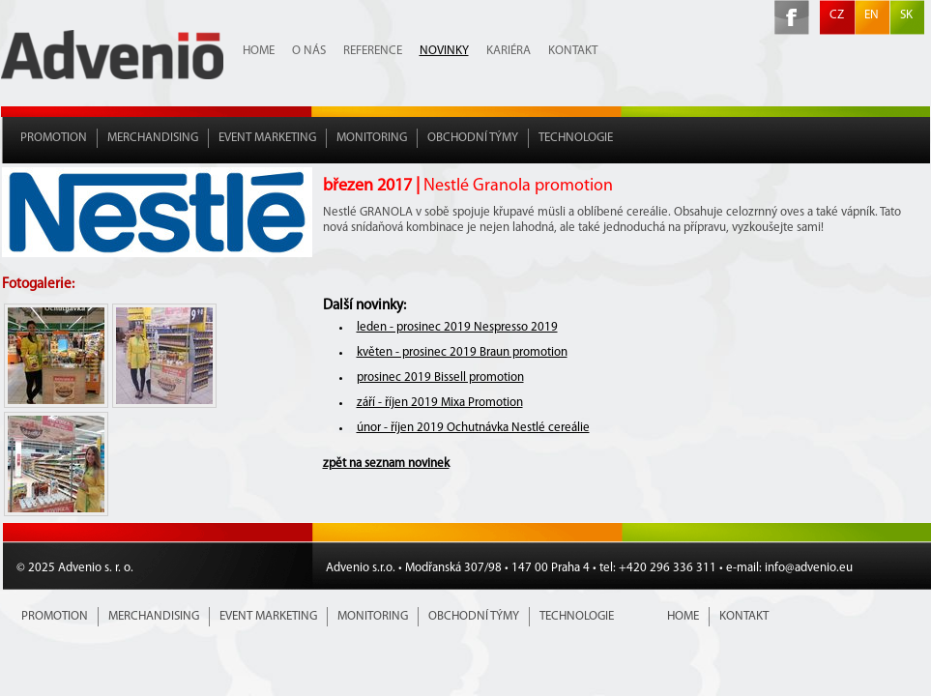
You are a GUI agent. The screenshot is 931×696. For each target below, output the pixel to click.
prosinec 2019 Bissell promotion (440, 377)
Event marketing (267, 137)
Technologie (575, 137)
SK (906, 15)
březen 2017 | (468, 186)
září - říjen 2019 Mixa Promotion (440, 402)
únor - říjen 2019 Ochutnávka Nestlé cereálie (473, 427)
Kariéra (508, 50)
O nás (309, 50)
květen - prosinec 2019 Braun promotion (462, 352)
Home (259, 50)
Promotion (53, 137)
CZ (836, 15)
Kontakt (572, 50)
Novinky (444, 50)
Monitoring (371, 137)
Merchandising (152, 137)
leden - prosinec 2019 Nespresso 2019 (457, 327)
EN (871, 15)
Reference (372, 50)
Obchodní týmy (472, 137)
